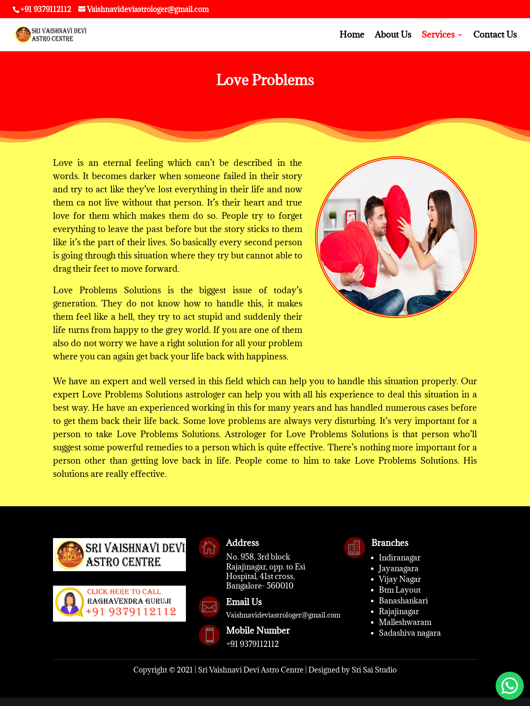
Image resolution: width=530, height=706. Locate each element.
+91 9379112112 (252, 644)
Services (438, 36)
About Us (393, 36)
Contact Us (495, 36)
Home (352, 36)
